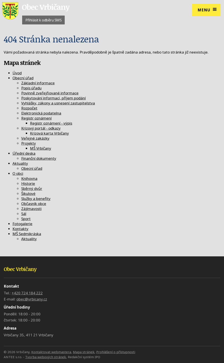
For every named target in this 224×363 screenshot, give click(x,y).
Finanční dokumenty (38, 158)
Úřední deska (23, 153)
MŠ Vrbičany (40, 148)
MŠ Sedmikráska (26, 233)
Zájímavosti (31, 208)
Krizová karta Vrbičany (49, 133)
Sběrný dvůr (31, 188)
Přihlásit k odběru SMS (43, 20)
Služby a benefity (36, 198)
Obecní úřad (22, 77)
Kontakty (20, 228)
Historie (28, 183)
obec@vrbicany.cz (31, 299)
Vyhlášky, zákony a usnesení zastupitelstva (58, 103)
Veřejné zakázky (35, 138)
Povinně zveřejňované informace (50, 93)
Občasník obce (33, 203)
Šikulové (28, 193)
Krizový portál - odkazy (41, 128)
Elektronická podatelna (41, 113)
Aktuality (20, 163)
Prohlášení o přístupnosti (115, 352)
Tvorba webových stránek (45, 357)
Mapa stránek (83, 352)
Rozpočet (29, 108)
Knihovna (29, 178)
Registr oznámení (36, 118)
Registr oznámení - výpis (51, 123)
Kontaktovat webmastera (51, 352)
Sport (26, 218)
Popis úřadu (31, 87)
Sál (23, 213)
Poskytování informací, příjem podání (53, 98)
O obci (17, 173)
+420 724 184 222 (27, 292)
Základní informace (38, 82)
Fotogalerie (22, 223)
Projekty (28, 143)
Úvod (17, 72)
